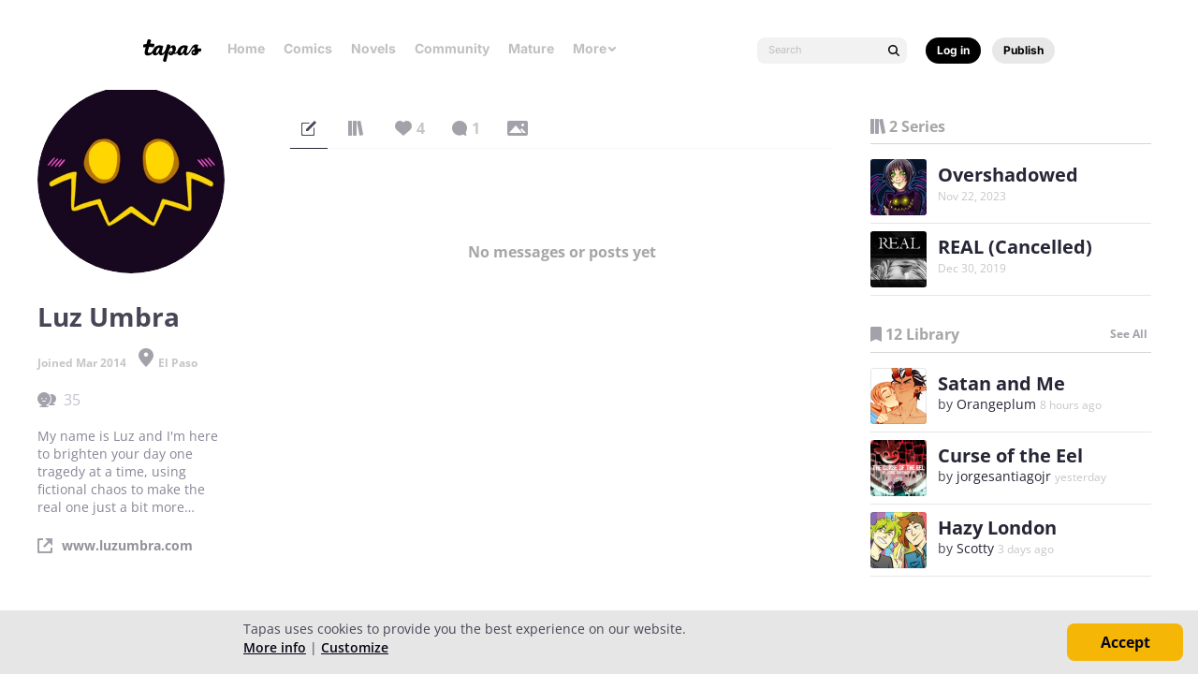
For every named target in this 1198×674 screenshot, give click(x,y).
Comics (308, 48)
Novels (373, 48)
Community (452, 48)
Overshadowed (1008, 174)
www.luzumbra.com (127, 545)
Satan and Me (1001, 383)
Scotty (975, 548)
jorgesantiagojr (1004, 476)
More (595, 48)
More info (274, 647)
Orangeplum (996, 404)
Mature (531, 48)
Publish (1023, 50)
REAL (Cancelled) (1015, 246)
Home (246, 48)
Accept (1125, 642)
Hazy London (997, 527)
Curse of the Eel (1010, 455)
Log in (953, 50)
